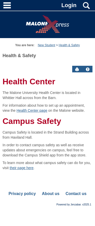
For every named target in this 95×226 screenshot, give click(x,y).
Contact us (76, 193)
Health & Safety (69, 45)
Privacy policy (22, 193)
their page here (21, 168)
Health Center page (31, 110)
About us (50, 193)
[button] (87, 69)
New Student (46, 45)
